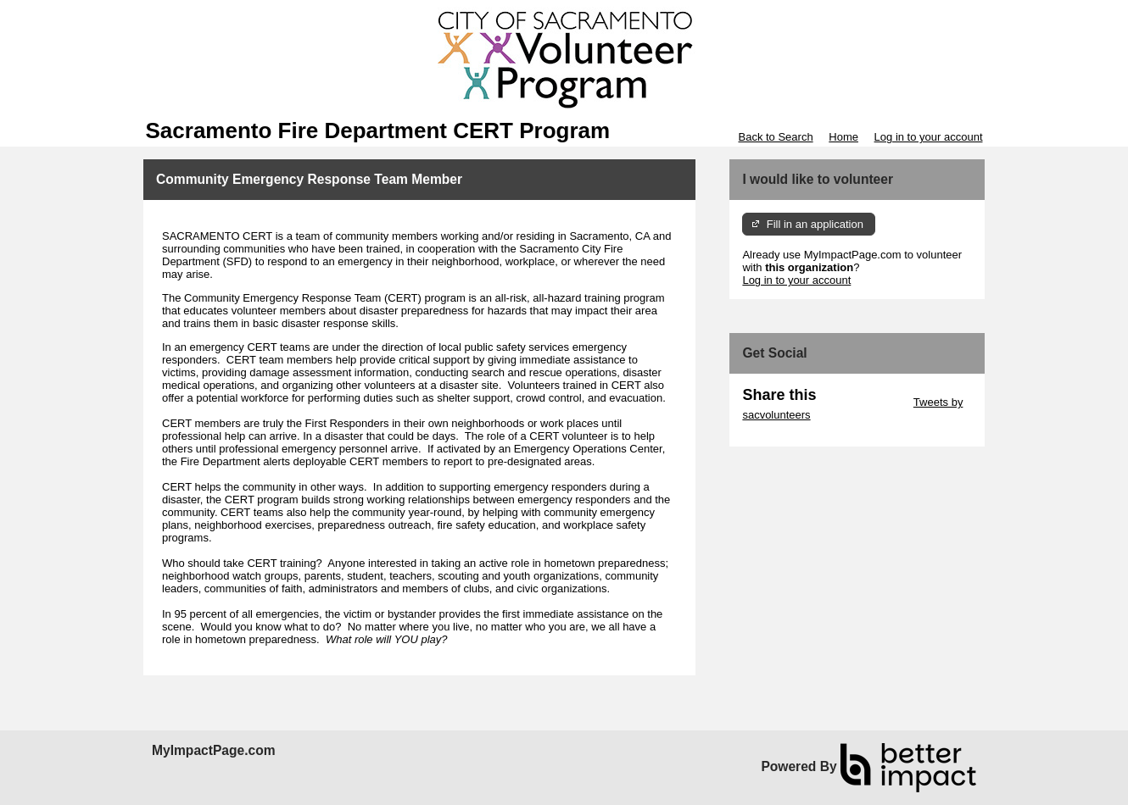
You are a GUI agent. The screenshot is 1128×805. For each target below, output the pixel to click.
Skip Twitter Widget (863, 402)
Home (843, 136)
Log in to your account (928, 136)
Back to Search (775, 136)
